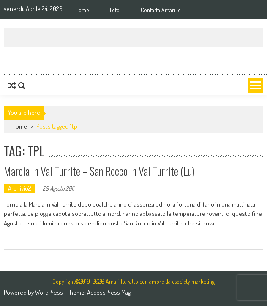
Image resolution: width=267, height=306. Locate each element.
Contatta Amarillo (161, 10)
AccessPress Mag (109, 292)
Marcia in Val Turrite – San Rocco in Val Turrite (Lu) (99, 171)
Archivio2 (19, 188)
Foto (115, 10)
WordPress (49, 292)
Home (82, 10)
